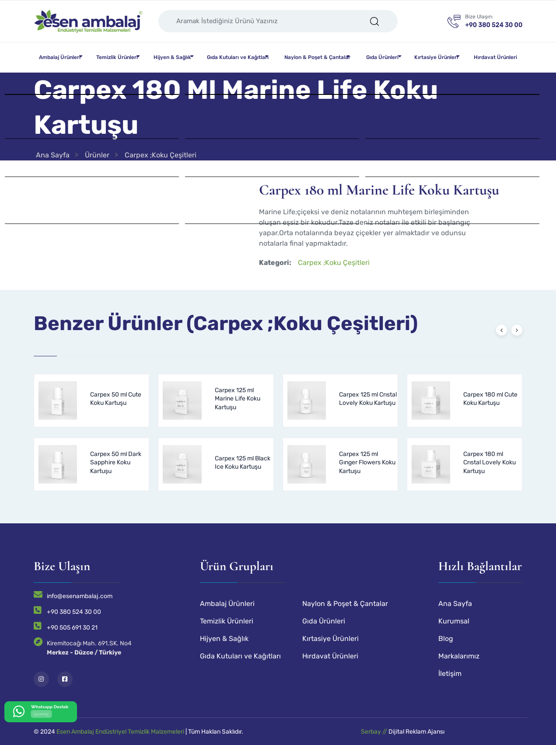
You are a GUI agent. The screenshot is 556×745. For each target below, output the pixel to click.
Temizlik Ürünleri (117, 57)
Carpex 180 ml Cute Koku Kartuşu (490, 399)
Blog (445, 638)
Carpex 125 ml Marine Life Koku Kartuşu (237, 398)
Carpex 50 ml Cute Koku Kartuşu (115, 399)
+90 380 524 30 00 (74, 612)
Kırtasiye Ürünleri (436, 57)
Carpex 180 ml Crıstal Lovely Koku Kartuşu (489, 462)
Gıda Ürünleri (382, 57)
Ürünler (97, 155)
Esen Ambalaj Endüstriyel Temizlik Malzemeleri (120, 731)
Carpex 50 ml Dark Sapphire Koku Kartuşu (115, 462)
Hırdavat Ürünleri (495, 57)
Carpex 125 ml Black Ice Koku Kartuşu (242, 463)
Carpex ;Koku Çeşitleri (160, 155)
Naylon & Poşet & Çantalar (317, 57)
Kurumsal (453, 621)
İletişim (450, 673)
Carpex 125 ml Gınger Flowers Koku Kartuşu (367, 462)
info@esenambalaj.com (79, 596)
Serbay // (374, 731)
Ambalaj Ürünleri (59, 57)
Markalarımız (458, 656)
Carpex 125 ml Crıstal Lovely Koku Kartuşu (368, 399)
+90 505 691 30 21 (72, 627)
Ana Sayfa (53, 155)
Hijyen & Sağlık (172, 57)
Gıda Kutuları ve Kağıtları (238, 57)
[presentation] (501, 329)
